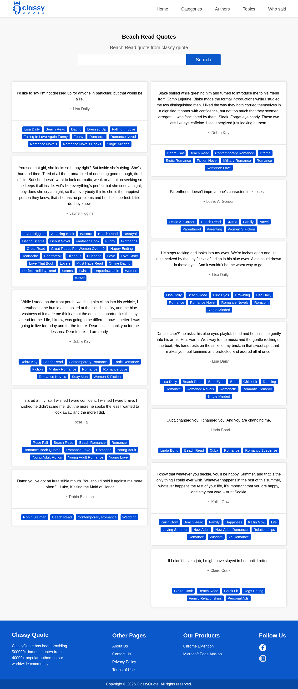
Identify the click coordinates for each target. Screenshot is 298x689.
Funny (79, 137)
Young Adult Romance (85, 457)
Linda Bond (169, 450)
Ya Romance (238, 537)
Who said (277, 9)
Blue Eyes (221, 295)
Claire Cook (183, 591)
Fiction (37, 369)
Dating (76, 129)
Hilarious (74, 256)
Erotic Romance (126, 362)
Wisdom (216, 537)
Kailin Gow (169, 522)
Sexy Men (80, 377)
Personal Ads (237, 598)
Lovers (65, 263)
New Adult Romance (231, 529)
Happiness (233, 522)
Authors (222, 9)
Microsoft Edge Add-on (202, 654)
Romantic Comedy (257, 389)
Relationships (264, 529)
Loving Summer (174, 529)
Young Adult (126, 450)
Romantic (103, 450)
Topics (249, 9)
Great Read (36, 248)
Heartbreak (52, 256)
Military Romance (62, 369)
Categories (191, 9)
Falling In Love (123, 129)
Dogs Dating (253, 591)
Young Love (118, 457)
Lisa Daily (32, 129)
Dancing (269, 382)
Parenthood (191, 229)
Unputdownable (106, 271)
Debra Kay (28, 362)
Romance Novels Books (82, 144)
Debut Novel (60, 241)
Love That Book (41, 263)
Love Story (129, 256)
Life (274, 522)
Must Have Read (89, 263)
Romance (97, 137)
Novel (263, 222)
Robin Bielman (34, 517)
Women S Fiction (107, 377)
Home (162, 9)
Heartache (30, 256)
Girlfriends (129, 241)
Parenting (214, 229)
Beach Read (55, 129)
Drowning (242, 295)
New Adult (201, 529)
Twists (84, 271)
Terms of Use (123, 670)
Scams (67, 271)
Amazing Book (62, 234)
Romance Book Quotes (42, 450)
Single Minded (118, 144)
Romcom (261, 302)
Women (131, 271)
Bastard (86, 234)
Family (248, 222)
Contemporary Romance (88, 362)
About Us (120, 646)
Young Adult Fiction (47, 457)
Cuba (214, 450)
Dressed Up (96, 129)
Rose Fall (40, 442)
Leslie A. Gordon (182, 222)
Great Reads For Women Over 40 (78, 248)
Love (111, 256)
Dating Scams (33, 241)
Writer (80, 278)
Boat (233, 382)
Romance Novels (43, 144)
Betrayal (130, 234)
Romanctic (228, 389)
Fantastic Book (87, 241)
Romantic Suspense (261, 450)
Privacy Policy (124, 662)
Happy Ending (121, 248)
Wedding (129, 517)
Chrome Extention (198, 646)
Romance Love (115, 369)
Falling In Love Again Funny (46, 137)
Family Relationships (205, 598)
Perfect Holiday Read (39, 271)
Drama (265, 153)
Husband (94, 256)
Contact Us (121, 654)
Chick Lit (250, 382)
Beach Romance (92, 442)
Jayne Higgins (34, 234)
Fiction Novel (207, 160)
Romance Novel (123, 137)
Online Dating (120, 263)
